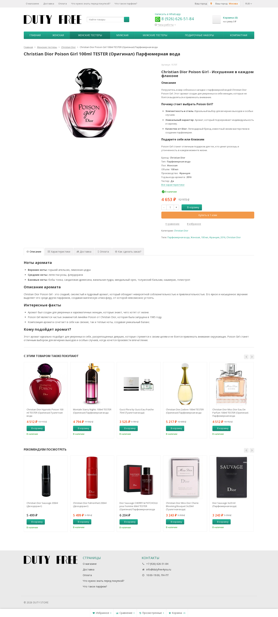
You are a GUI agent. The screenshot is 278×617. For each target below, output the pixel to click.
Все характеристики (172, 184)
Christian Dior (181, 230)
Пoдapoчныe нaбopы (199, 35)
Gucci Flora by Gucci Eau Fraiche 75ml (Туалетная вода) (136, 411)
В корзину (191, 207)
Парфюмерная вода (178, 237)
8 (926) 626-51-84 (174, 18)
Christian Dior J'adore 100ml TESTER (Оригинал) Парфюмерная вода (185, 411)
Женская (58, 35)
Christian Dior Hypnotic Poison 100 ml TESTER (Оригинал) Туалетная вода (45, 412)
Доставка (48, 3)
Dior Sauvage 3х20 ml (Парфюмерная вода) (224, 504)
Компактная (238, 35)
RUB (248, 3)
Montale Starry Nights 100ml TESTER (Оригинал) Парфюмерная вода (92, 411)
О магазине (32, 3)
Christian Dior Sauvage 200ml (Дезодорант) (42, 504)
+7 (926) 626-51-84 (157, 563)
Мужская (122, 35)
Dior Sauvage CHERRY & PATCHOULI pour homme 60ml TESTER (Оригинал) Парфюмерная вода (138, 506)
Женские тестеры (90, 35)
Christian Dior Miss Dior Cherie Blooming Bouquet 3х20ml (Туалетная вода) (182, 506)
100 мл (204, 237)
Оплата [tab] (103, 251)
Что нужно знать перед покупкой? (90, 3)
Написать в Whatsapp (168, 14)
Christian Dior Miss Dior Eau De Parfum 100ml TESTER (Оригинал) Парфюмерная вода (230, 412)
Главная (35, 35)
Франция (214, 237)
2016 (222, 237)
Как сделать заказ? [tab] (128, 251)
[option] (46, 400)
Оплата (62, 3)
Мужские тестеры (155, 35)
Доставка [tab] (83, 251)
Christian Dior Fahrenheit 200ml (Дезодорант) (90, 504)
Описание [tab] (34, 251)
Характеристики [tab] (59, 251)
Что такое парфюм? (126, 3)
